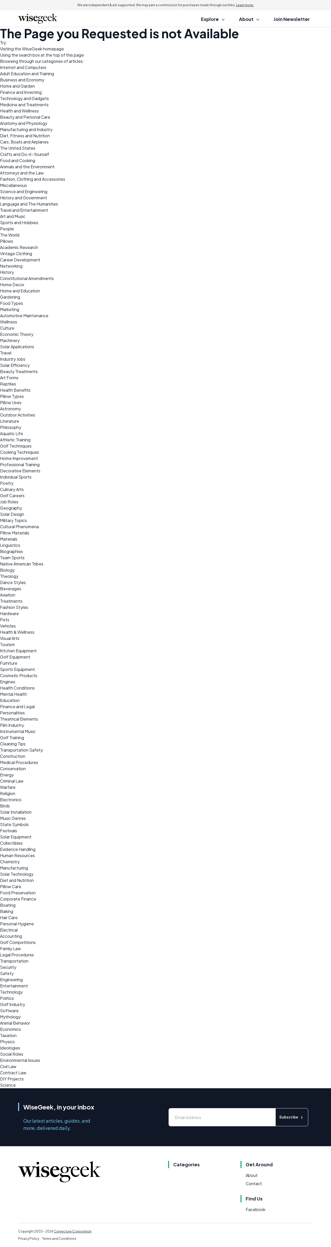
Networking (11, 266)
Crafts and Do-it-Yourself (24, 154)
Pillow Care (10, 886)
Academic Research (19, 247)
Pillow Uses (10, 402)
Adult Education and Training (27, 73)
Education (10, 700)
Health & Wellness (17, 632)
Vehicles (8, 626)
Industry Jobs (12, 359)
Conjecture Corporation (73, 1231)
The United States (17, 148)
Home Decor (12, 284)
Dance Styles (13, 582)
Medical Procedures (19, 762)
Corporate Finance (18, 899)
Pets (4, 619)
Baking (6, 911)
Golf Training (12, 737)
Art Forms (9, 377)
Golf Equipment (15, 657)
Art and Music (12, 216)
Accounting (11, 936)
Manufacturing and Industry (26, 129)
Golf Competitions (18, 942)
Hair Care (9, 917)
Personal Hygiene (17, 923)
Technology (11, 992)
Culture (7, 328)
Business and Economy (22, 79)
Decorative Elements (20, 470)
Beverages (10, 588)
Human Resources (17, 855)
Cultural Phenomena (19, 526)
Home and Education (20, 290)
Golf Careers (12, 495)
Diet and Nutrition (17, 880)
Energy (7, 774)
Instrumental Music (18, 731)
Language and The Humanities (29, 204)
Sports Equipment (17, 669)
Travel (5, 353)
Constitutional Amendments (27, 278)
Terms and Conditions (59, 1239)
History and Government (23, 197)
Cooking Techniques (19, 452)
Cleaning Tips (13, 743)
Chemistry (10, 861)
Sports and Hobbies (19, 222)
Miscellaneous (13, 185)
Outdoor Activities (17, 415)
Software (9, 1010)
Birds (5, 805)
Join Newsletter (292, 19)
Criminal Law (12, 781)
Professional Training (20, 464)
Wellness (8, 321)
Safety (7, 973)
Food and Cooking (17, 160)
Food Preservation (18, 892)
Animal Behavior (15, 1023)
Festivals (8, 830)
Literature (9, 421)
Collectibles (11, 843)
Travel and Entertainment (24, 210)
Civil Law (8, 1066)
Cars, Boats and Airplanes (24, 142)
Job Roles (9, 501)
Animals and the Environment (27, 166)
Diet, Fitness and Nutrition (25, 135)
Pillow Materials (14, 532)
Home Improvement (19, 458)
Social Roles (11, 1054)
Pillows (6, 241)
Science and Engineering (23, 191)
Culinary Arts (12, 489)
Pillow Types (12, 396)
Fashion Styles (14, 607)
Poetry (6, 483)
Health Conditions (17, 688)
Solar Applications (17, 346)
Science (8, 1085)
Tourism (7, 644)
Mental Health (13, 694)
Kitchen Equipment (18, 650)
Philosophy (10, 427)
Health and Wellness (19, 111)
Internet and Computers (23, 67)
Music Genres (13, 818)
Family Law (10, 948)
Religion (7, 793)
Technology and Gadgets (24, 98)
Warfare (8, 787)
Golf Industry (12, 1004)
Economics (10, 1029)
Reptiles (8, 384)
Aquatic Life (11, 433)
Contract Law (13, 1072)
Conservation (13, 768)
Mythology (10, 1016)
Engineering (11, 979)
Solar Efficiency (15, 365)
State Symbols (14, 824)
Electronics (10, 799)
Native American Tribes (21, 563)
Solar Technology (16, 874)
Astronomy (10, 408)
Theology (9, 576)
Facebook (255, 1209)
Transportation (14, 961)
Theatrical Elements (19, 719)
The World (9, 235)
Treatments (11, 601)
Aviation (7, 595)
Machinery (10, 340)
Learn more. (245, 5)
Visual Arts (9, 638)
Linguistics (10, 545)
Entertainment (14, 985)
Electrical (9, 930)
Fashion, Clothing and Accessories (32, 179)
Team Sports (12, 557)
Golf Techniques (16, 446)
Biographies (11, 551)
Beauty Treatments (19, 371)
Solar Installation (16, 812)
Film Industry (12, 725)
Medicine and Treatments (24, 104)
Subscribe (291, 1117)
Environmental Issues (20, 1060)
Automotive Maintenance (24, 315)
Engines (7, 681)
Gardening (10, 297)
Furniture (8, 663)
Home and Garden (17, 86)
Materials (8, 539)
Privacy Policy (28, 1239)
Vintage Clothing (16, 253)
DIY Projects (12, 1079)
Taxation (8, 1035)
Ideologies (10, 1047)
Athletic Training (15, 439)
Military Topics (13, 520)
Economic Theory (16, 334)
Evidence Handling (17, 849)
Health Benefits (15, 390)
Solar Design (12, 514)
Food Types (11, 303)
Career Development (20, 259)
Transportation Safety (21, 750)
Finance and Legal (17, 706)
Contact (254, 1183)
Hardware (9, 613)
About (252, 1175)
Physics (7, 1041)
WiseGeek (32, 48)
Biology (7, 570)
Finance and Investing (21, 92)
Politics (7, 998)
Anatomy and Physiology (23, 123)
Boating (8, 905)
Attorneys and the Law (22, 173)
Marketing (9, 309)
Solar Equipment (16, 837)
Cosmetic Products (18, 675)
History (7, 272)
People (7, 228)
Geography (11, 508)
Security (8, 967)
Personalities (12, 712)
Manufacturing (14, 868)
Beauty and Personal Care (25, 117)
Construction (12, 756)
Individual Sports (16, 477)
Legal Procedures (17, 954)
